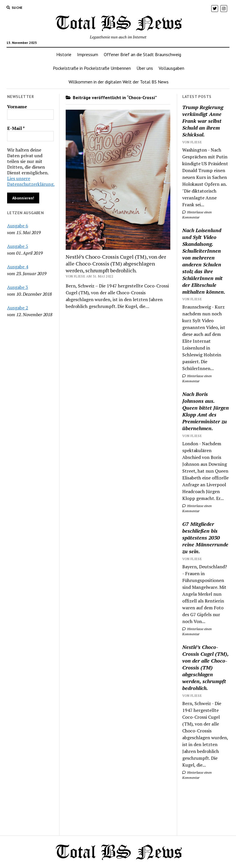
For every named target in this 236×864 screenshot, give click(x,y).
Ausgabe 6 (17, 225)
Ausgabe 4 (17, 267)
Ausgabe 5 (17, 246)
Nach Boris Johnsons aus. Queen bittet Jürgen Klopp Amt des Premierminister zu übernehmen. (205, 411)
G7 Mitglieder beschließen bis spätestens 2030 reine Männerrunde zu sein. (205, 537)
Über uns (144, 68)
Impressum (87, 54)
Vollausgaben (171, 68)
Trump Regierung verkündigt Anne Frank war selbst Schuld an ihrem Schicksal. (202, 121)
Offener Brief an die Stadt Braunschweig (142, 54)
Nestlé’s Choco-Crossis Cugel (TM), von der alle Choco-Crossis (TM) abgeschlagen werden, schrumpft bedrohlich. (116, 263)
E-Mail (16, 128)
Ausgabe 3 (17, 287)
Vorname (17, 106)
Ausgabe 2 (17, 308)
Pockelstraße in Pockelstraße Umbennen (92, 68)
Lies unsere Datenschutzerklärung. (31, 181)
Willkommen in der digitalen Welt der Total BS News (119, 82)
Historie (63, 54)
